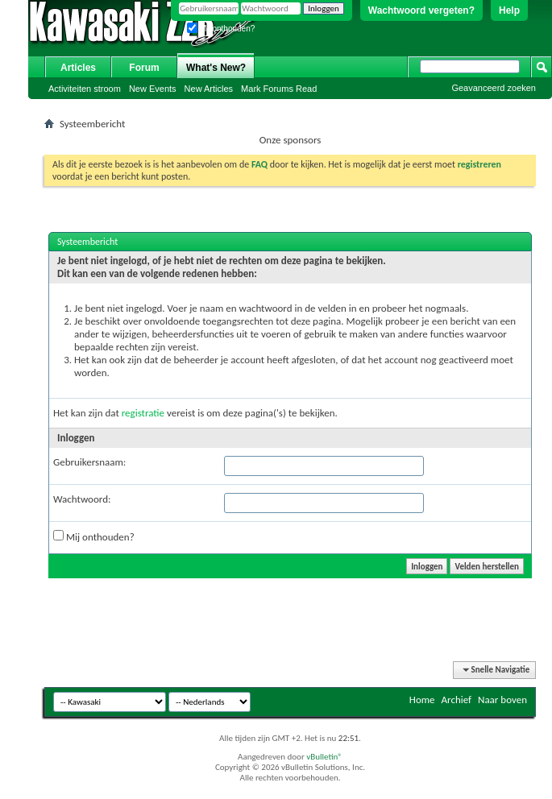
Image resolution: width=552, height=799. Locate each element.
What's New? (216, 67)
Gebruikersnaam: (89, 462)
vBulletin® (324, 756)
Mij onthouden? (221, 28)
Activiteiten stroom (84, 88)
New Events (152, 88)
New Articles (209, 88)
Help (509, 10)
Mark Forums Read (279, 88)
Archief (457, 699)
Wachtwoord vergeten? (421, 10)
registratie (143, 413)
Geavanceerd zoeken (493, 88)
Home (422, 699)
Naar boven (502, 699)
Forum (144, 67)
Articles (78, 67)
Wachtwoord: (81, 499)
